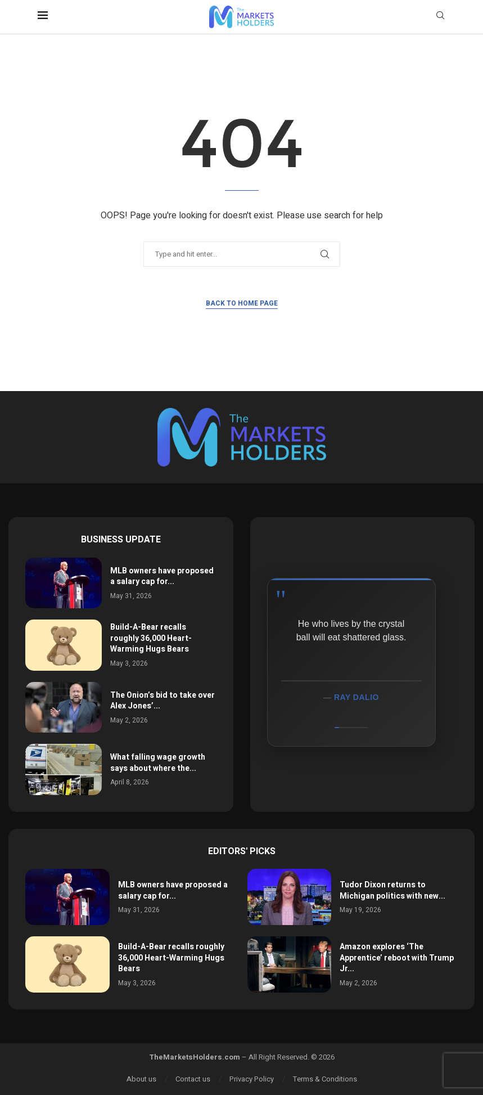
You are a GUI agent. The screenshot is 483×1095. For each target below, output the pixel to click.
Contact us (192, 1079)
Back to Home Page (242, 303)
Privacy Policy (251, 1079)
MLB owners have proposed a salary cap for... (162, 576)
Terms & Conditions (325, 1079)
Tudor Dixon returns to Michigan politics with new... (392, 890)
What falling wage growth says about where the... (157, 762)
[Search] (440, 17)
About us (141, 1079)
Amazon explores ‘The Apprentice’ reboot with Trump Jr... (397, 958)
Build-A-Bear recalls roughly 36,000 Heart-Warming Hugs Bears (151, 638)
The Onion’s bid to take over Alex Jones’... (162, 700)
